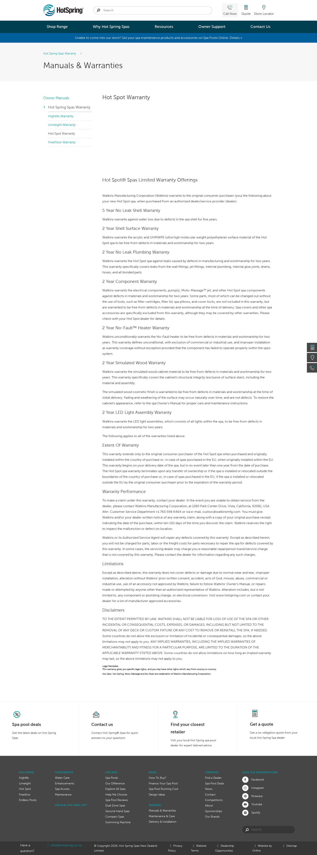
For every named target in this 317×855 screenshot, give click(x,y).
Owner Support (211, 26)
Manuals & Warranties (162, 810)
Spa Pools (111, 777)
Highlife (24, 777)
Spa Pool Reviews (116, 800)
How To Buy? (157, 777)
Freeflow (24, 794)
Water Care (62, 777)
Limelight (25, 783)
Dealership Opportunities (224, 848)
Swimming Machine (118, 822)
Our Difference (115, 783)
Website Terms (198, 848)
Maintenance (63, 794)
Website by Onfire (262, 848)
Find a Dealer (213, 777)
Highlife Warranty (60, 116)
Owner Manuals (56, 98)
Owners (155, 805)
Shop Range (57, 26)
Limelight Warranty (62, 124)
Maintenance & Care (162, 816)
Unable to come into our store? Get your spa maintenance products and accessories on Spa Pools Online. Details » (158, 37)
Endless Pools (27, 800)
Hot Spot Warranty (61, 133)
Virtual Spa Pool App (71, 805)
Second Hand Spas (117, 811)
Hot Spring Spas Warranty (60, 53)
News (153, 772)
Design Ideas (157, 794)
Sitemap (291, 845)
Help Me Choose (116, 794)
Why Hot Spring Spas (111, 26)
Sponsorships (213, 811)
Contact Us (260, 26)
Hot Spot (25, 788)
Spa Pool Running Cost (163, 788)
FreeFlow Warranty (62, 142)
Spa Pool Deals (214, 783)
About (209, 805)
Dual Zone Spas (115, 805)
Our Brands (212, 816)
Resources (164, 26)
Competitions (214, 800)
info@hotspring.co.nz (66, 845)
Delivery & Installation (162, 821)
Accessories (64, 772)
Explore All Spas (115, 788)
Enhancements (64, 783)
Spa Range (26, 772)
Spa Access (62, 788)
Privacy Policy (175, 848)
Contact (210, 794)
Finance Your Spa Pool (163, 783)
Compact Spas (114, 816)
